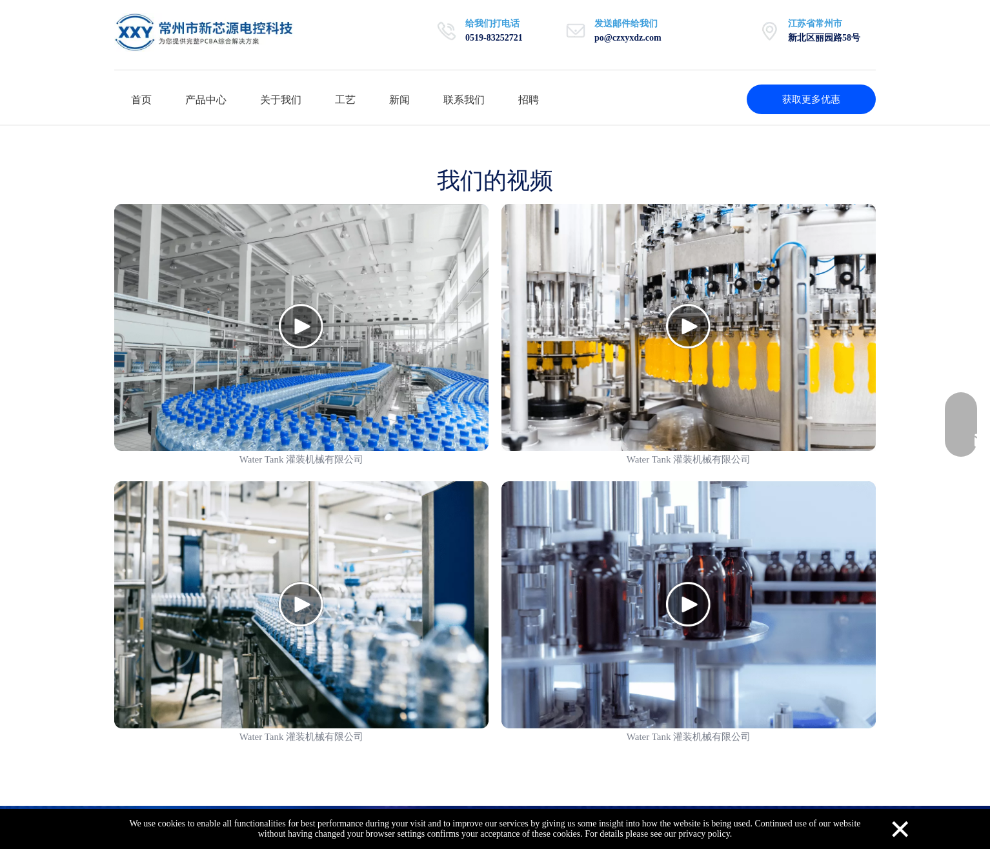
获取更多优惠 (811, 99)
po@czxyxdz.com (628, 38)
